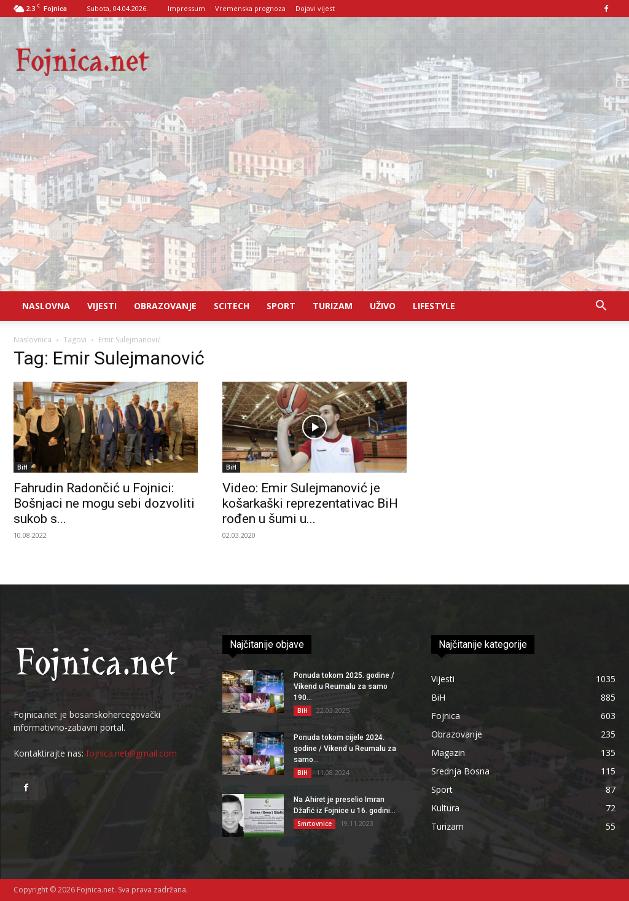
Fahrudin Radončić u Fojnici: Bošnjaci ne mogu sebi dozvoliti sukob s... (104, 503)
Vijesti (102, 306)
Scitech (231, 306)
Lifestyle (434, 306)
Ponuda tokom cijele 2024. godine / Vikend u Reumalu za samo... (345, 748)
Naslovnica (33, 339)
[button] (600, 307)
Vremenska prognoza (250, 8)
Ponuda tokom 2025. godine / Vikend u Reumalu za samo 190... (344, 686)
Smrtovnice (314, 823)
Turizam (333, 306)
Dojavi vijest (315, 8)
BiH (22, 467)
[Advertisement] (314, 199)
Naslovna (46, 306)
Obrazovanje (165, 306)
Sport (281, 306)
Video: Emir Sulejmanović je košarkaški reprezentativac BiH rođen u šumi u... (310, 503)
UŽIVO (383, 306)
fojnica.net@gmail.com (131, 753)
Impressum (186, 8)
